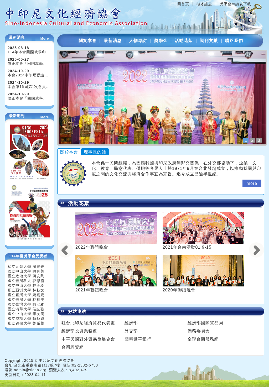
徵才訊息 (204, 4)
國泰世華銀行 (138, 339)
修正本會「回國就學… (27, 63)
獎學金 (161, 40)
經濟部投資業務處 (79, 331)
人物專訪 (138, 40)
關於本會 (87, 40)
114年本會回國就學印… (29, 52)
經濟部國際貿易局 (205, 323)
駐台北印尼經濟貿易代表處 (88, 323)
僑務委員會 (199, 331)
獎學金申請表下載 (235, 4)
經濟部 (131, 323)
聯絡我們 (234, 40)
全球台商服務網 (203, 339)
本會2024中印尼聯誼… (28, 75)
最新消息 (113, 40)
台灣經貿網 (72, 347)
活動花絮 (184, 40)
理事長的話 (95, 152)
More (44, 38)
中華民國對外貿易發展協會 (88, 339)
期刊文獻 (209, 40)
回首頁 (183, 4)
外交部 (131, 331)
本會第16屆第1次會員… (29, 87)
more (252, 183)
